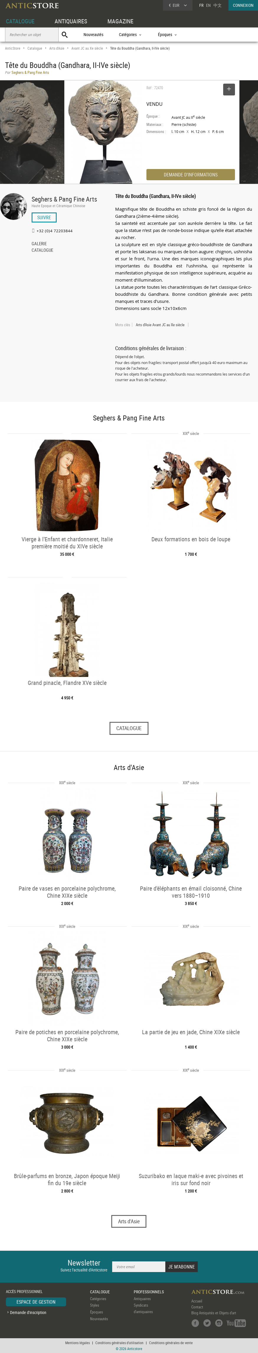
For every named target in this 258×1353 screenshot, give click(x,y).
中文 (217, 5)
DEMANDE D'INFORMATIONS (191, 174)
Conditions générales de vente (171, 1342)
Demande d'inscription (28, 1312)
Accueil (196, 1301)
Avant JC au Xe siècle (87, 48)
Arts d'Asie (56, 48)
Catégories (98, 1298)
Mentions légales (77, 1342)
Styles (94, 1305)
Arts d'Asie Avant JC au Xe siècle (160, 325)
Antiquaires (142, 1298)
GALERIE (39, 244)
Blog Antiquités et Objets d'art (213, 1312)
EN (208, 5)
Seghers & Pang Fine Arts (64, 199)
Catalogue (34, 48)
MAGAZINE (120, 21)
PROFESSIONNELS (149, 1291)
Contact (197, 1307)
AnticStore (12, 48)
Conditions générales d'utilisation (119, 1342)
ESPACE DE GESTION (36, 1302)
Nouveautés (93, 34)
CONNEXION (243, 5)
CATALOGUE (20, 21)
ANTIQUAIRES (71, 21)
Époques (96, 1312)
